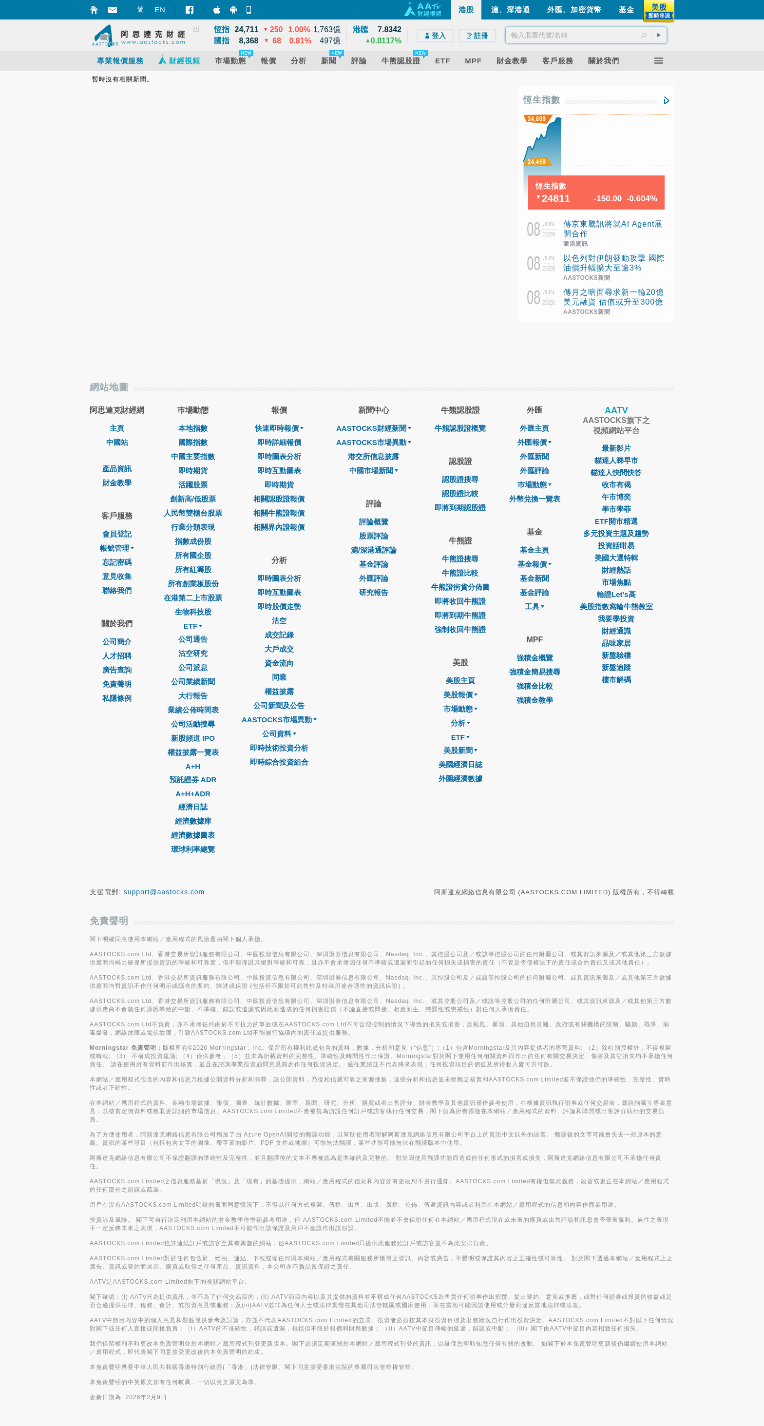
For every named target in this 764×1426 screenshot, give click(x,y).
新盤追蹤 (616, 667)
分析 (460, 723)
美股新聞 (460, 750)
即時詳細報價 (279, 442)
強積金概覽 (534, 658)
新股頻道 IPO (193, 738)
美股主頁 (460, 680)
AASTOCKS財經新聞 (373, 428)
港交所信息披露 (373, 456)
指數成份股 (193, 541)
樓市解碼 (616, 679)
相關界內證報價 (279, 527)
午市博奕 (616, 497)
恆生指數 (541, 100)
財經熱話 (616, 570)
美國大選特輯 (616, 558)
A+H (193, 766)
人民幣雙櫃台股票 (193, 513)
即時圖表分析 (279, 456)
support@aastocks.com (164, 892)
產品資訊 (117, 468)
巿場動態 (534, 485)
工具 (534, 606)
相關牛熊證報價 (279, 513)
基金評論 (373, 564)
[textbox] (586, 35)
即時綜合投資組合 (279, 762)
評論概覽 (373, 522)
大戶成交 (279, 649)
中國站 (117, 442)
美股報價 (460, 695)
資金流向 (279, 663)
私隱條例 (117, 698)
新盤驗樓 (616, 655)
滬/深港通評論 (374, 550)
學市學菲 (616, 509)
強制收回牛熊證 (460, 629)
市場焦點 (616, 582)
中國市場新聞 (373, 470)
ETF (193, 626)
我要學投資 (616, 619)
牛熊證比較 (460, 573)
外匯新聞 (534, 456)
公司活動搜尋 (193, 724)
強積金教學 (534, 700)
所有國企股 (193, 555)
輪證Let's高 (616, 594)
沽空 (279, 621)
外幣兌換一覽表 (534, 499)
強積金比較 (534, 686)
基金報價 (534, 564)
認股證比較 (460, 493)
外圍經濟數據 (460, 778)
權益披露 (279, 691)
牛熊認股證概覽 (460, 428)
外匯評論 (373, 578)
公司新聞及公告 (279, 705)
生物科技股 (193, 612)
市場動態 (460, 709)
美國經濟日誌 (460, 764)
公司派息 (193, 667)
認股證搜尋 (460, 479)
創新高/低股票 (193, 499)
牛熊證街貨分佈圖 (460, 587)
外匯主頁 (534, 428)
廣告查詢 (117, 670)
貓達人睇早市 (616, 460)
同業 (279, 677)
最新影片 (616, 448)
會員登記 (117, 534)
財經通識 (616, 631)
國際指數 (193, 442)
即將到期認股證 (460, 507)
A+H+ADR (192, 794)
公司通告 (193, 639)
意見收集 (117, 576)
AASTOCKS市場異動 (279, 719)
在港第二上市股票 (193, 598)
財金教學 (117, 483)
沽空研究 (193, 653)
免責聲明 (117, 684)
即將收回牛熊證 (460, 601)
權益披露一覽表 (193, 752)
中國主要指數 (193, 456)
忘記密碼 (117, 562)
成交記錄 (279, 635)
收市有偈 (616, 485)
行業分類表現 (193, 527)
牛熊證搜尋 (460, 559)
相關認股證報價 (279, 499)
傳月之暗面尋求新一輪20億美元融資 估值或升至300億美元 (613, 302)
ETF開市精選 (616, 521)
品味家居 (616, 643)
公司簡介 (117, 641)
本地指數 (193, 428)
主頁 (117, 428)
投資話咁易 (616, 545)
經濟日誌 (193, 807)
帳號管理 (117, 548)
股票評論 (373, 536)
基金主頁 (534, 550)
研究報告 (373, 592)
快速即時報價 (279, 428)
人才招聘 (117, 656)
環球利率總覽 (193, 849)
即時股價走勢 (279, 606)
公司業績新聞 (193, 681)
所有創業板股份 (193, 583)
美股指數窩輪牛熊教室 (616, 606)
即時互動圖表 (279, 470)
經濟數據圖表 (193, 835)
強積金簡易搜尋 (534, 672)
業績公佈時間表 (193, 710)
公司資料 (279, 734)
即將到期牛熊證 (460, 615)
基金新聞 (534, 578)
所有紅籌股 (193, 569)
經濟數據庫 (193, 821)
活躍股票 (193, 485)
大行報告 (193, 696)
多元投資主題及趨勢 (616, 533)
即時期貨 (193, 470)
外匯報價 (534, 442)
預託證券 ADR (193, 779)
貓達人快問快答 (616, 472)
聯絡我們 (117, 590)
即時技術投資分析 (279, 748)
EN (160, 9)
